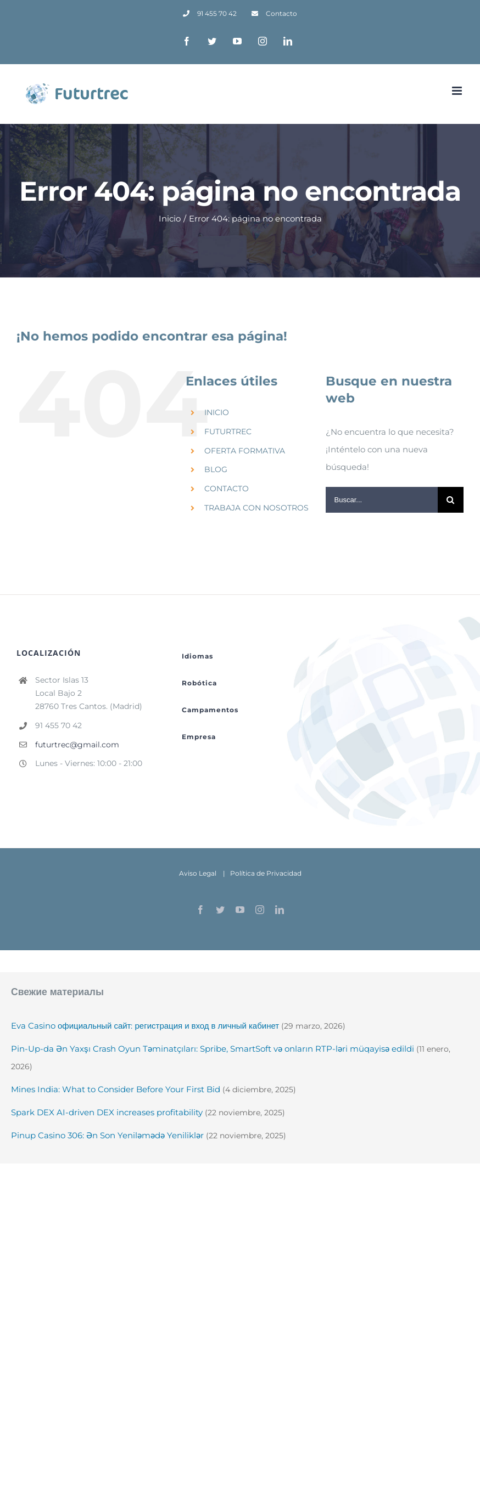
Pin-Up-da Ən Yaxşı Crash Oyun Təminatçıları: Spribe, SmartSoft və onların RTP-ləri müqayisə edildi (212, 1048)
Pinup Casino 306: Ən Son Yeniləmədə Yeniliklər (107, 1135)
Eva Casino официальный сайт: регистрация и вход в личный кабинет (145, 1025)
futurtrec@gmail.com (77, 745)
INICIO (216, 412)
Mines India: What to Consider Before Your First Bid (115, 1089)
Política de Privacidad (266, 873)
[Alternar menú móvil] (458, 91)
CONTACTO (226, 488)
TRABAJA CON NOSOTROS (256, 508)
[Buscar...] (382, 500)
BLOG (215, 469)
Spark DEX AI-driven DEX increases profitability (107, 1112)
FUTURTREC (228, 431)
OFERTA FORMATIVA (244, 451)
